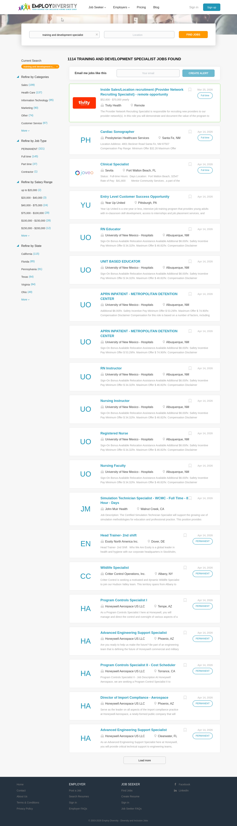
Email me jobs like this (91, 73)
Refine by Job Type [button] (33, 140)
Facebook (184, 784)
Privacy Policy (25, 808)
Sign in (193, 7)
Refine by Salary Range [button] (36, 182)
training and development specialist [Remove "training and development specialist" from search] (41, 66)
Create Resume (130, 796)
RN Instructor (111, 368)
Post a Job (75, 790)
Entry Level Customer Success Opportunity (135, 196)
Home (20, 784)
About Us (22, 796)
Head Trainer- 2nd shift (119, 535)
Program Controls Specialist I (124, 600)
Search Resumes (79, 796)
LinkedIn (184, 790)
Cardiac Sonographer (117, 132)
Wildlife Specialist (115, 568)
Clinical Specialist (115, 164)
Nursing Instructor (115, 401)
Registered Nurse (114, 433)
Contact (21, 790)
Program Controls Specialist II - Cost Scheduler (138, 665)
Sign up (211, 7)
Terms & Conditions (28, 802)
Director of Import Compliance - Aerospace (134, 697)
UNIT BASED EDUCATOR (120, 261)
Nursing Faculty (113, 466)
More (24, 130)
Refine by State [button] (30, 245)
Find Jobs (193, 34)
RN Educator (111, 229)
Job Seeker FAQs (131, 808)
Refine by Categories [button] (34, 77)
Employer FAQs (78, 808)
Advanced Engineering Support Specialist (134, 633)
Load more (144, 760)
